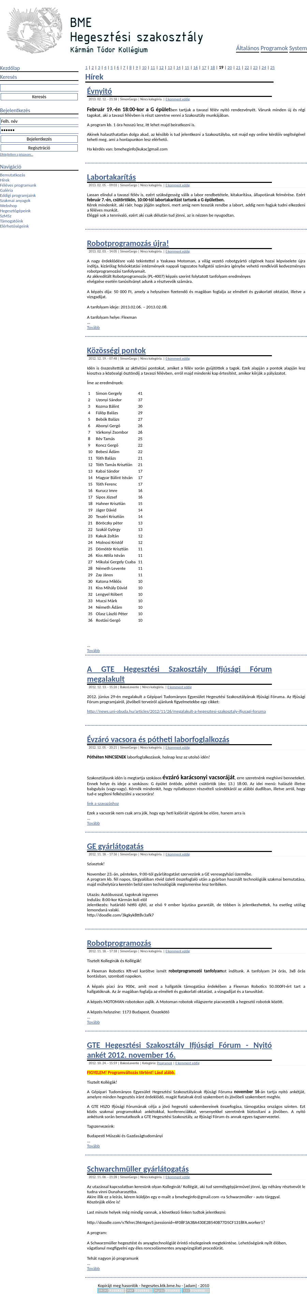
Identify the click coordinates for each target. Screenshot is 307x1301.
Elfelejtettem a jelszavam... (16, 154)
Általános (247, 48)
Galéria (6, 190)
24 (264, 67)
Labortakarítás (111, 177)
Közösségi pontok (116, 350)
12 (161, 67)
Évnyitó (99, 91)
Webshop (8, 205)
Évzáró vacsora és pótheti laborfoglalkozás (158, 739)
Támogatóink (11, 220)
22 (247, 67)
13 (169, 67)
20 (230, 67)
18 (212, 67)
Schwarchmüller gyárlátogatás (138, 1169)
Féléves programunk (18, 185)
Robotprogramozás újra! (128, 243)
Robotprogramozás (119, 943)
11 (152, 67)
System (298, 48)
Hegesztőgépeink (15, 210)
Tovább (93, 327)
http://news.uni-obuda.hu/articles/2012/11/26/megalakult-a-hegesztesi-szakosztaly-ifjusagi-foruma (176, 711)
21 (238, 67)
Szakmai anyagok (15, 200)
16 (195, 67)
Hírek (5, 180)
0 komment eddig (177, 99)
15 (187, 67)
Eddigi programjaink (18, 195)
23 (255, 67)
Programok (274, 48)
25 (272, 67)
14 (178, 67)
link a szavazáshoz (103, 803)
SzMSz (5, 215)
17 (204, 67)
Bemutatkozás (12, 174)
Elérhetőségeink (14, 226)
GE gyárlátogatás (115, 846)
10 (144, 67)
